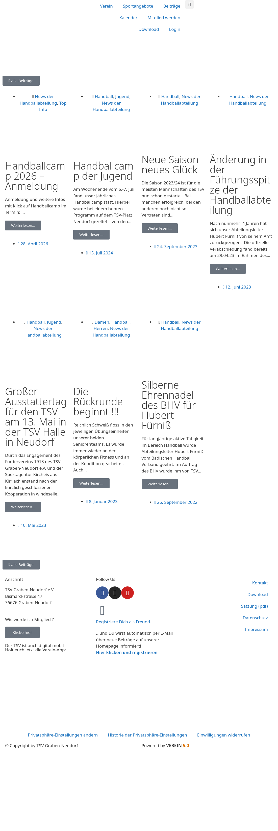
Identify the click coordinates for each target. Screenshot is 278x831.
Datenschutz (255, 618)
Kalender (128, 17)
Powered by (165, 745)
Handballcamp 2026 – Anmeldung (35, 176)
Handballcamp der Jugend (103, 171)
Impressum (256, 629)
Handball (104, 96)
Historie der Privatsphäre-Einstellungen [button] (147, 735)
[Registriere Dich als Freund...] (102, 610)
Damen (102, 322)
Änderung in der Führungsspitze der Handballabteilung (240, 184)
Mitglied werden (163, 17)
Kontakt (260, 583)
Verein (106, 6)
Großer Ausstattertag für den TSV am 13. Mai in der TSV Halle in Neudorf (36, 416)
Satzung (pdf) (254, 606)
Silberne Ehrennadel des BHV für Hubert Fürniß (169, 405)
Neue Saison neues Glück (170, 164)
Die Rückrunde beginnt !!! (98, 401)
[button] (189, 4)
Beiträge (171, 6)
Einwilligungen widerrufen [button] (223, 735)
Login (174, 29)
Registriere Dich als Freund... (125, 622)
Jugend (122, 96)
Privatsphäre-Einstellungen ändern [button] (63, 735)
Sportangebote (138, 6)
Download (149, 29)
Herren (101, 328)
